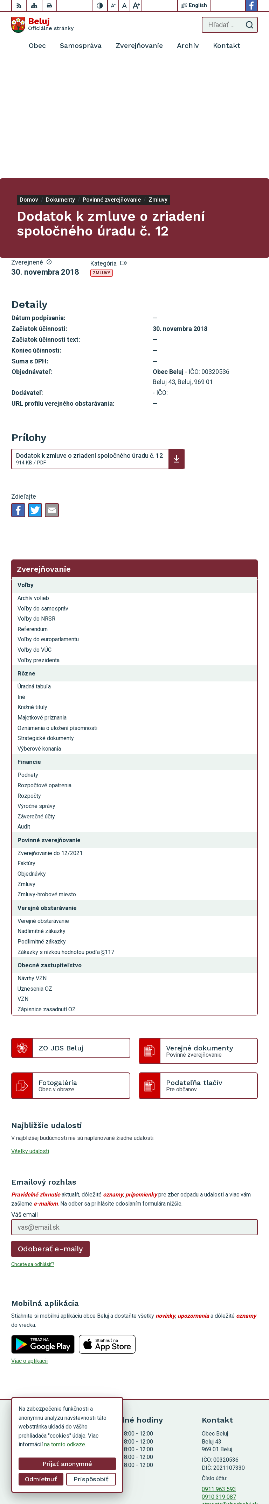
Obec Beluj (245, 1476)
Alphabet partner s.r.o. (231, 1468)
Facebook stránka (223, 1395)
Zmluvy (101, 155)
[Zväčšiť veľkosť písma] (136, 5)
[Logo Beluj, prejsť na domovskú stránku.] (42, 25)
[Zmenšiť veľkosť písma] (113, 5)
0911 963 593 (219, 1371)
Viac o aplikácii (29, 1243)
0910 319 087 (219, 1379)
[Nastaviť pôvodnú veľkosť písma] (124, 5)
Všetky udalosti (30, 1034)
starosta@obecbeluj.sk (230, 1387)
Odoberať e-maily (50, 1131)
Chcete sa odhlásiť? (32, 1147)
